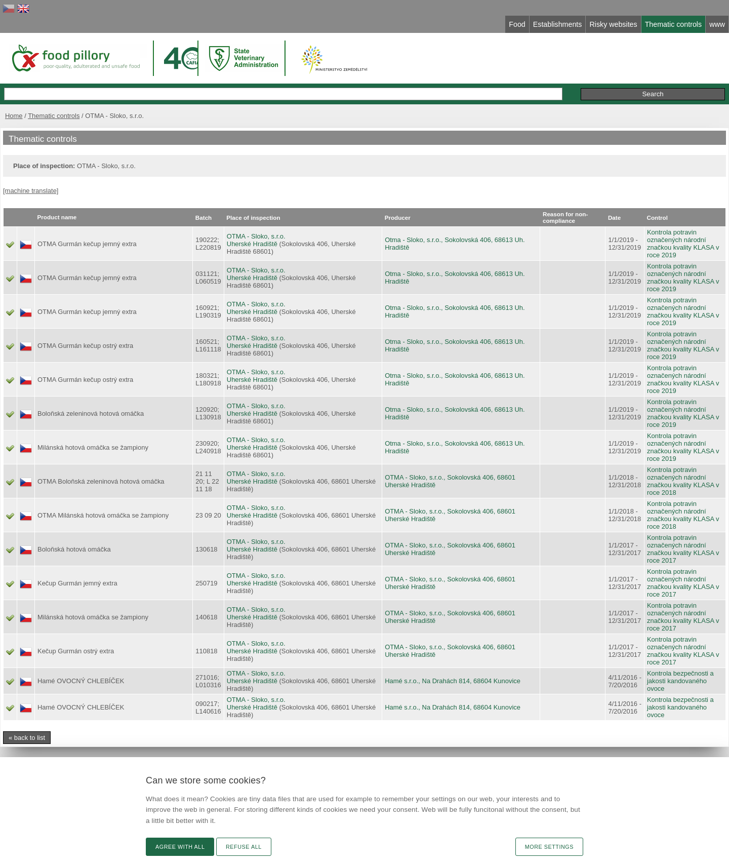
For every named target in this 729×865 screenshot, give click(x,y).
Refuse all (244, 847)
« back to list (27, 737)
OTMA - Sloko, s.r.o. (256, 236)
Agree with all (180, 847)
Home (14, 116)
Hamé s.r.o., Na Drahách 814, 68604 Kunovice (452, 681)
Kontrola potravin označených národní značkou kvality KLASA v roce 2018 (683, 481)
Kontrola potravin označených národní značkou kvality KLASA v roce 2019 (683, 243)
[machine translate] (30, 190)
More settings (549, 847)
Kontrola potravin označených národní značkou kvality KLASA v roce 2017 (683, 549)
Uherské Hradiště (252, 244)
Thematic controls (53, 116)
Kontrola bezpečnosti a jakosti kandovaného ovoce (680, 681)
